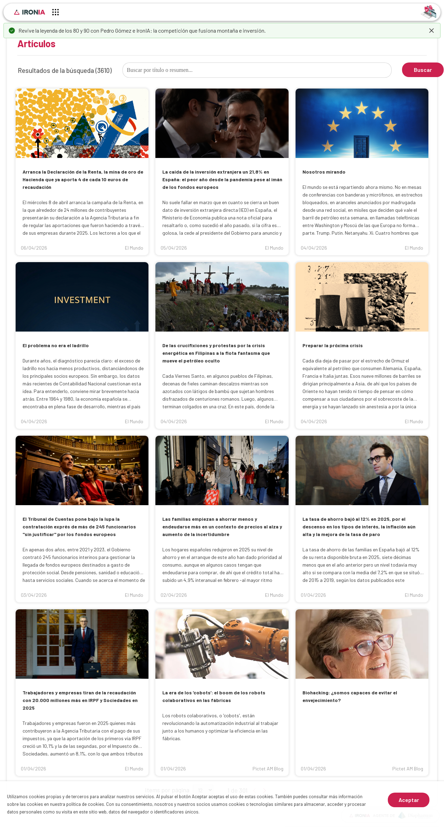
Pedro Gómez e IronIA (125, 30)
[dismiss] (431, 30)
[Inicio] (29, 12)
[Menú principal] (55, 13)
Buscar (423, 69)
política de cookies (85, 804)
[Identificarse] (428, 11)
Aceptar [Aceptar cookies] (409, 799)
